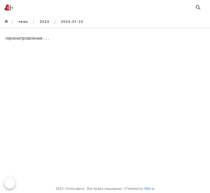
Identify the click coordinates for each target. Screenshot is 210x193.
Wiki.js (149, 189)
